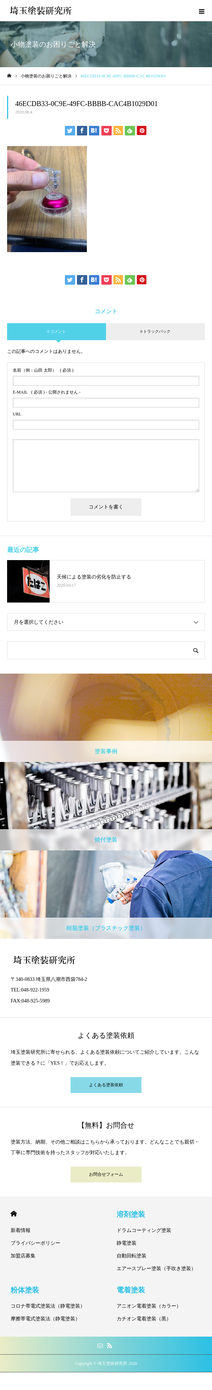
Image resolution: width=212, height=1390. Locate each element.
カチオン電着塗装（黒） (144, 1318)
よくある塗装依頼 (106, 1084)
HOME (14, 1214)
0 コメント (56, 331)
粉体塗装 (25, 1290)
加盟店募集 (23, 1255)
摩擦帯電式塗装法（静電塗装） (45, 1318)
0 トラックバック (155, 331)
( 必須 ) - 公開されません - (46, 392)
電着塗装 (131, 1290)
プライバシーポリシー (35, 1243)
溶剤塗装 (131, 1214)
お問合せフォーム (106, 1174)
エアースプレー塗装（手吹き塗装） (156, 1268)
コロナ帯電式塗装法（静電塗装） (48, 1306)
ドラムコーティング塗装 (144, 1230)
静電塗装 (126, 1243)
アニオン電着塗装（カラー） (149, 1306)
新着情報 (20, 1230)
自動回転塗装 (131, 1255)
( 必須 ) (43, 370)
